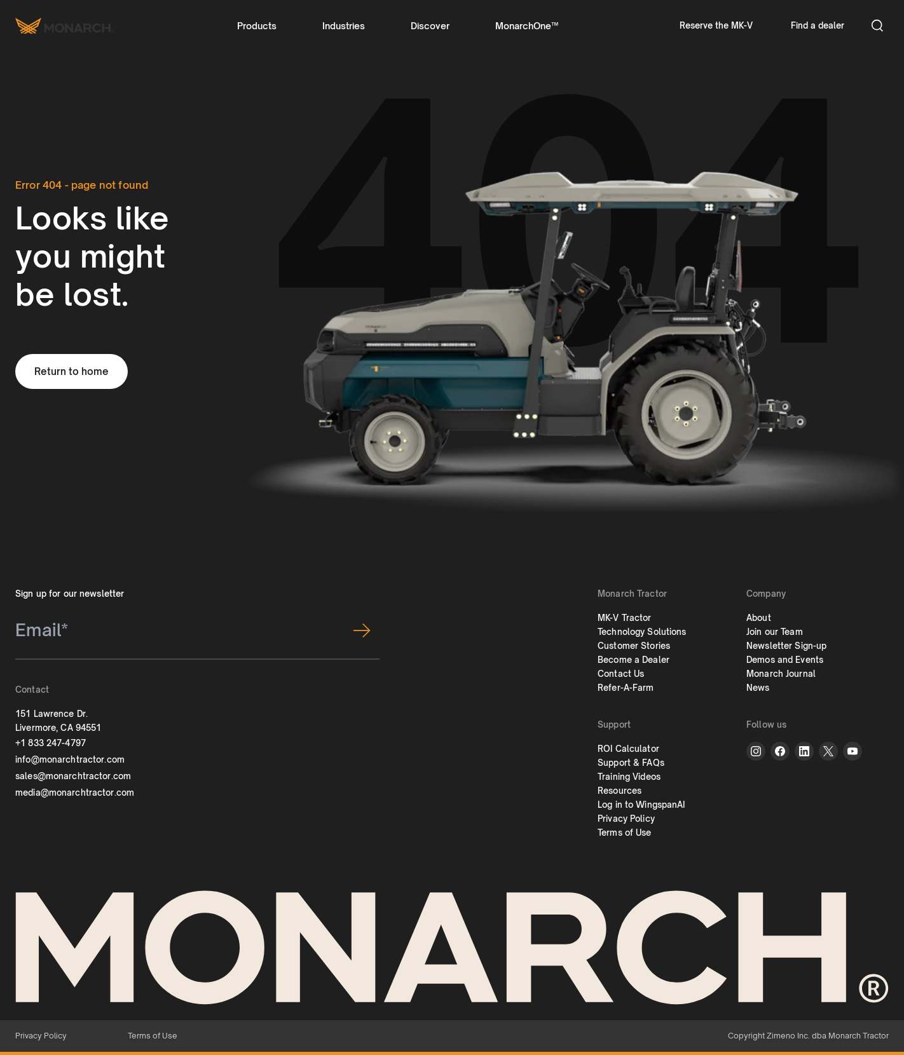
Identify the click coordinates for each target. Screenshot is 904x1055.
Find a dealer (817, 25)
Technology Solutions (642, 632)
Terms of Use (625, 832)
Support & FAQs (631, 763)
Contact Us (621, 674)
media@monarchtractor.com (74, 792)
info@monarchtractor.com (70, 759)
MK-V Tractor (625, 618)
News (758, 688)
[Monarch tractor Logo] (64, 25)
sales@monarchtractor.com (73, 776)
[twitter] (828, 751)
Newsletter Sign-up (786, 646)
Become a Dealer (633, 660)
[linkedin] (804, 751)
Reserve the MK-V (716, 25)
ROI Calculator (628, 749)
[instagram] (755, 751)
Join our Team (774, 632)
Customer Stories (634, 646)
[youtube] (852, 751)
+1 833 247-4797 (50, 743)
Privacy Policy (626, 818)
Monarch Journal (781, 674)
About (758, 618)
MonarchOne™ (526, 25)
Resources (619, 791)
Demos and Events (784, 660)
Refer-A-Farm (626, 688)
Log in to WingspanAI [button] (641, 805)
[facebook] (780, 751)
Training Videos (629, 777)
